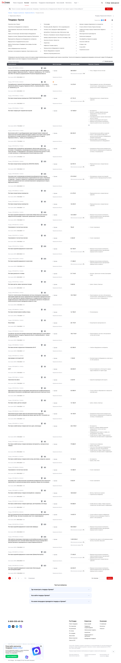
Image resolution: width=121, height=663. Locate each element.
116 (25, 578)
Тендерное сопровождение (47, 3)
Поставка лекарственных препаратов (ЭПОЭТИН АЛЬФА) (23, 163)
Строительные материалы (96, 444)
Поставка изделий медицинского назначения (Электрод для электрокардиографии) (24, 568)
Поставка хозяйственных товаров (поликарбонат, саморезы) (24, 493)
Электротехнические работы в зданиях (99, 133)
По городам (72, 633)
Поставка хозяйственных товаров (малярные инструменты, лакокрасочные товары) (28, 444)
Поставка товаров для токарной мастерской (20, 110)
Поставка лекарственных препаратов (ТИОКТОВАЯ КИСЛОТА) (24, 98)
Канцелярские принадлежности (98, 322)
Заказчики (72, 635)
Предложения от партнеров (88, 635)
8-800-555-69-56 (15, 621)
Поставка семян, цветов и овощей (17, 402)
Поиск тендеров (18, 3)
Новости (102, 628)
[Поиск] (10, 8)
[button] (102, 3)
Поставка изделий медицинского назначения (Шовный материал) (25, 554)
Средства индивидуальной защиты (98, 119)
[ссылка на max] (20, 626)
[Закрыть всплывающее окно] (41, 646)
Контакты (69, 3)
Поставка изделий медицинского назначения (20, 248)
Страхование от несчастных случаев (18, 227)
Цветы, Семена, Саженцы (96, 284)
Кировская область (57, 77)
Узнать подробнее (12, 656)
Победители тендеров (90, 638)
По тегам (71, 631)
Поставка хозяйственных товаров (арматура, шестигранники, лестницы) (27, 503)
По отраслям (72, 626)
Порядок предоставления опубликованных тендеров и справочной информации (87, 650)
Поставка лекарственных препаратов (18, 193)
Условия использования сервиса (90, 655)
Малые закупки (73, 638)
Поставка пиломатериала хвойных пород (19, 312)
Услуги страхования (95, 227)
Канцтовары (11, 322)
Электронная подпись (90, 630)
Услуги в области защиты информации (99, 514)
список (107, 656)
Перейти (109, 578)
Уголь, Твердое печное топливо (97, 70)
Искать (109, 9)
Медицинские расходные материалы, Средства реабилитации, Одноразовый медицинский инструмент (99, 123)
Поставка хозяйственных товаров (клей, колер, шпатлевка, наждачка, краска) (29, 459)
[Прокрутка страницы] (113, 651)
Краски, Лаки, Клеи (94, 445)
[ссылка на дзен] (13, 626)
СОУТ (9, 369)
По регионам (72, 628)
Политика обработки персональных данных (74, 655)
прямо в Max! (18, 648)
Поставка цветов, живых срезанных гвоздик (20, 284)
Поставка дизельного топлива (16, 273)
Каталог (26, 3)
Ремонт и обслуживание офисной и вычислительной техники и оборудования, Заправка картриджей (100, 136)
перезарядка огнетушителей (16, 358)
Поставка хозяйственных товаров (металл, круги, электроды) (24, 426)
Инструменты (93, 110)
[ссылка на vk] (9, 626)
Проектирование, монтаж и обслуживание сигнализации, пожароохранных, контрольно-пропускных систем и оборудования (101, 86)
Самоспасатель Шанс (14, 379)
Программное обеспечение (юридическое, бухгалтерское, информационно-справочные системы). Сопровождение (101, 150)
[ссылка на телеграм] (17, 626)
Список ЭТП (72, 640)
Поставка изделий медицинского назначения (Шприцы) (23, 526)
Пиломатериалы (94, 312)
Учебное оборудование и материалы (99, 347)
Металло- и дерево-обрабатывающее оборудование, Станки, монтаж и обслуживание (99, 114)
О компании (103, 624)
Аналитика (34, 3)
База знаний (60, 3)
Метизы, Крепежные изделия (97, 493)
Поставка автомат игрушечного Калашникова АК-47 (22, 347)
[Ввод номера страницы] (102, 578)
